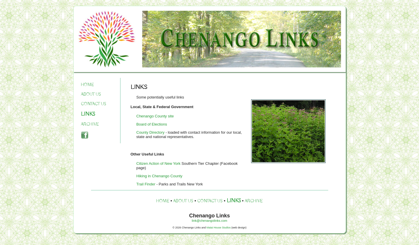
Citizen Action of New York (159, 163)
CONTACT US (93, 104)
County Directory (150, 132)
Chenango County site (155, 116)
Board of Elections (151, 124)
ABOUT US (91, 94)
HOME (87, 84)
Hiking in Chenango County (159, 176)
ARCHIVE (90, 124)
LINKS (88, 114)
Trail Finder (145, 184)
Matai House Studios (219, 227)
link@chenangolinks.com (209, 220)
